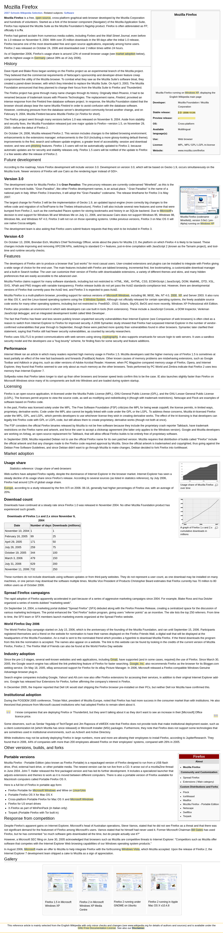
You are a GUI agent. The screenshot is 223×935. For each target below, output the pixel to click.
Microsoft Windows (117, 295)
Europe (8, 488)
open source (43, 17)
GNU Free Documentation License (97, 928)
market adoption (125, 53)
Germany (40, 58)
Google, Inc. (137, 663)
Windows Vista (131, 849)
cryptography (110, 336)
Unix (83, 790)
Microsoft (165, 210)
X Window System (94, 299)
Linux (76, 790)
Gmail (113, 659)
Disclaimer (138, 928)
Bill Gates (197, 829)
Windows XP (192, 92)
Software (69, 12)
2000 (174, 295)
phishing (36, 145)
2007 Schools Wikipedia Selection (23, 12)
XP (180, 295)
